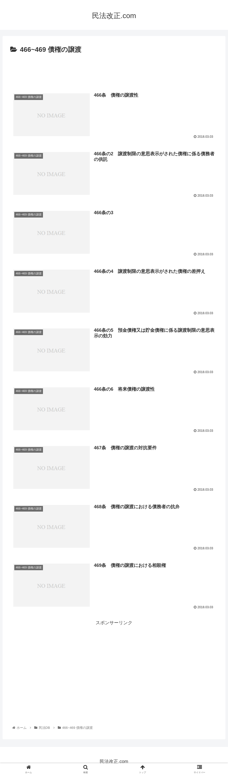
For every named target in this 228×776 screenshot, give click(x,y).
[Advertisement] (114, 69)
